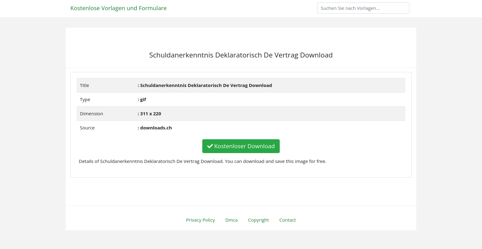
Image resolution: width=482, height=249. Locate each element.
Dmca (231, 220)
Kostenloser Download (241, 146)
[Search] (363, 8)
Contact (287, 220)
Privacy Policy (200, 220)
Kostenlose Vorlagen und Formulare (118, 8)
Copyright (258, 220)
